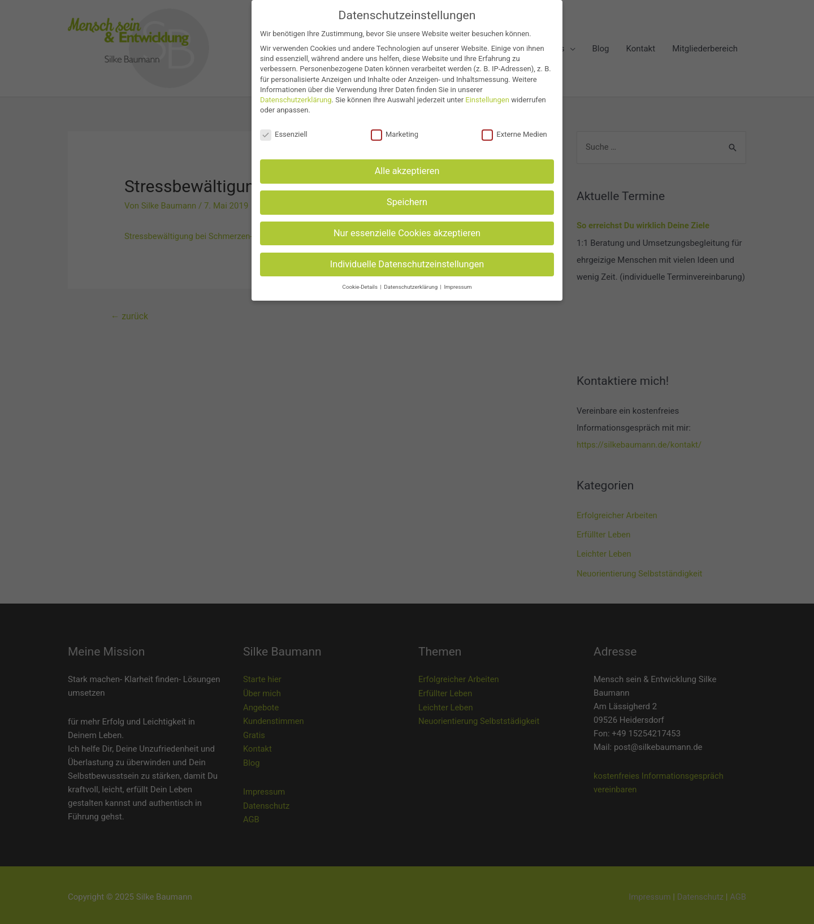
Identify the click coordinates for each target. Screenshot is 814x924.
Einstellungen (487, 100)
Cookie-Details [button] (361, 287)
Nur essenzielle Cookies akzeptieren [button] (407, 233)
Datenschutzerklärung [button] (411, 287)
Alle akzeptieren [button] (407, 171)
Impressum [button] (457, 287)
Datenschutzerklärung (296, 100)
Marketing (394, 134)
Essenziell (284, 134)
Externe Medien (514, 134)
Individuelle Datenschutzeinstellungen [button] (407, 264)
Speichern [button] (407, 202)
